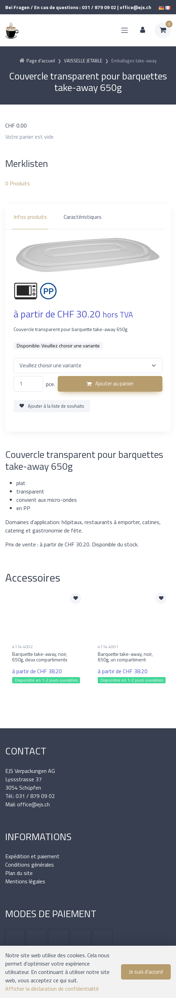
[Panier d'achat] (163, 30)
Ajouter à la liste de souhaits (51, 405)
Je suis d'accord (146, 972)
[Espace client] (143, 30)
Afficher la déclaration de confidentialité (52, 988)
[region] (88, 216)
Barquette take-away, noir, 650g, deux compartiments (39, 656)
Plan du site (19, 873)
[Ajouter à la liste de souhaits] (75, 598)
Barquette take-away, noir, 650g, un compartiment (125, 656)
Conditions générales (29, 864)
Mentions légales (25, 881)
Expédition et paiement (32, 856)
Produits (17, 183)
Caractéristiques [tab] (83, 217)
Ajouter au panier (110, 383)
